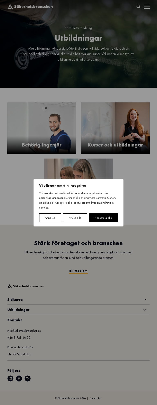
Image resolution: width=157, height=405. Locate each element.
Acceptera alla (103, 218)
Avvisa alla (75, 218)
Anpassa (50, 218)
